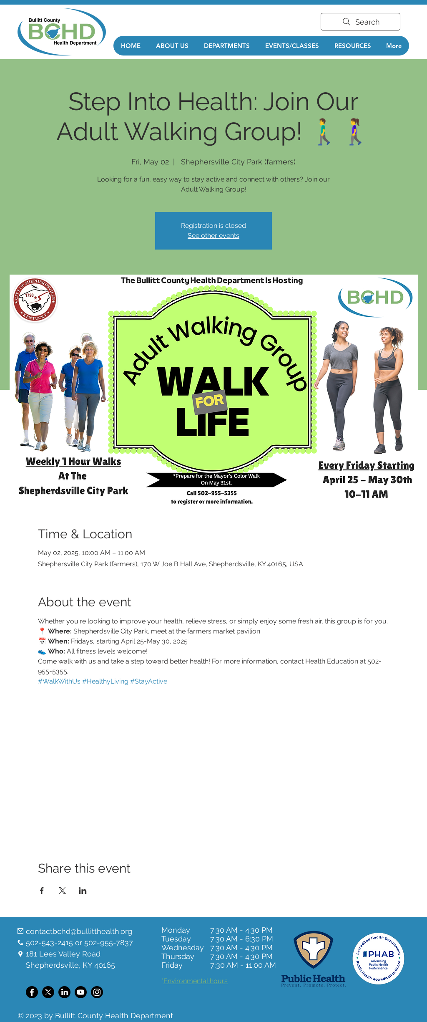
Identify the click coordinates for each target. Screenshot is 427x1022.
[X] (48, 992)
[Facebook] (32, 992)
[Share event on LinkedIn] (83, 890)
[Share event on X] (62, 890)
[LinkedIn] (64, 992)
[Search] (360, 21)
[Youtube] (81, 992)
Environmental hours (195, 981)
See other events (213, 236)
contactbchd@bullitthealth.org (79, 931)
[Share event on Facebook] (42, 890)
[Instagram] (97, 992)
